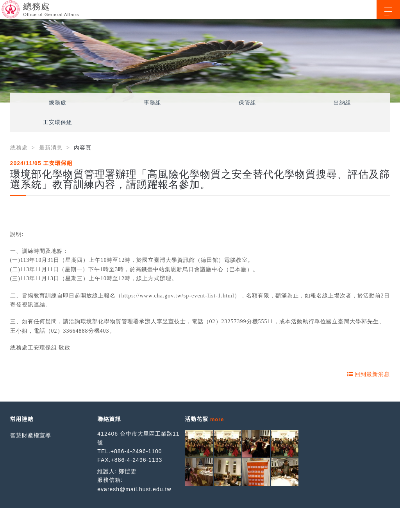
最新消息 (50, 147)
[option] (200, 61)
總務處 (57, 102)
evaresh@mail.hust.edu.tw (134, 489)
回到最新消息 (368, 374)
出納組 (342, 102)
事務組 (152, 102)
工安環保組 (57, 122)
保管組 (247, 102)
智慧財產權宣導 (30, 435)
